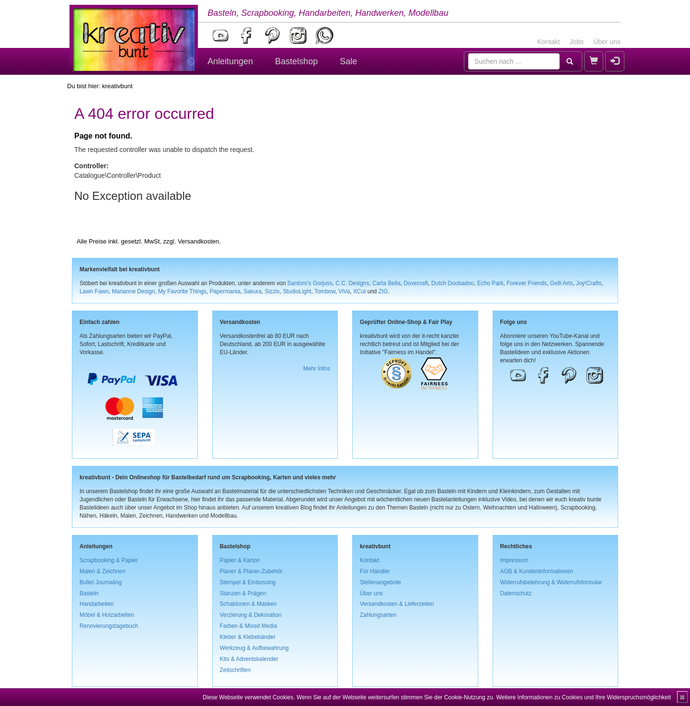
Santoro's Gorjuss (310, 283)
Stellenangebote (380, 582)
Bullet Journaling (101, 582)
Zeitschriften (235, 670)
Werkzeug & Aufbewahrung (254, 648)
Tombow (324, 291)
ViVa (344, 291)
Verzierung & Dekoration (251, 615)
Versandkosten (198, 241)
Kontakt (548, 42)
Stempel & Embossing (248, 582)
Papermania (224, 291)
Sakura (252, 291)
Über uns (607, 42)
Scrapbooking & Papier (109, 560)
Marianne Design (133, 291)
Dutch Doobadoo (452, 283)
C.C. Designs (352, 283)
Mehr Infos (316, 368)
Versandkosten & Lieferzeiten (397, 604)
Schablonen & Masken (248, 604)
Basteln (89, 593)
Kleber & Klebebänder (248, 637)
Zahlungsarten (378, 615)
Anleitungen (230, 61)
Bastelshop (296, 61)
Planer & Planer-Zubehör (251, 571)
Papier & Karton (240, 560)
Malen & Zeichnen (103, 571)
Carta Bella (386, 283)
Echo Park (490, 283)
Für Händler (375, 571)
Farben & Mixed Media (248, 626)
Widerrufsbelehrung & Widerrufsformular (551, 582)
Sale (348, 61)
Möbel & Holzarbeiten (107, 615)
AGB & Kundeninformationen (537, 571)
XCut (359, 291)
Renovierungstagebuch (109, 626)
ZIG (383, 291)
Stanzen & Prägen (243, 593)
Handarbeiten (97, 604)
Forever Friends (526, 283)
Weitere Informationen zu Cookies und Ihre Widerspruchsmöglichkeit (583, 697)
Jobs (577, 42)
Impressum (514, 560)
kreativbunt (117, 86)
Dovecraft (415, 283)
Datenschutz (516, 593)
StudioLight (297, 291)
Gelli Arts (561, 283)
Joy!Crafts (589, 283)
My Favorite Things (182, 291)
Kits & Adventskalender (249, 659)
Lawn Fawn (94, 291)
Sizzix (271, 291)
